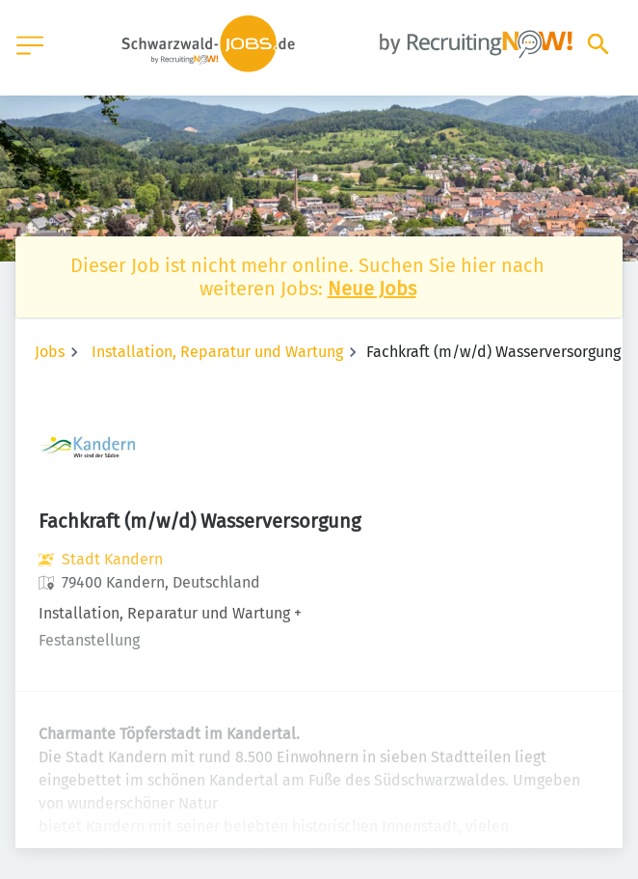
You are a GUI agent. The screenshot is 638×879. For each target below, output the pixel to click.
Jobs (50, 352)
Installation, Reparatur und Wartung (217, 352)
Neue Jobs (372, 288)
